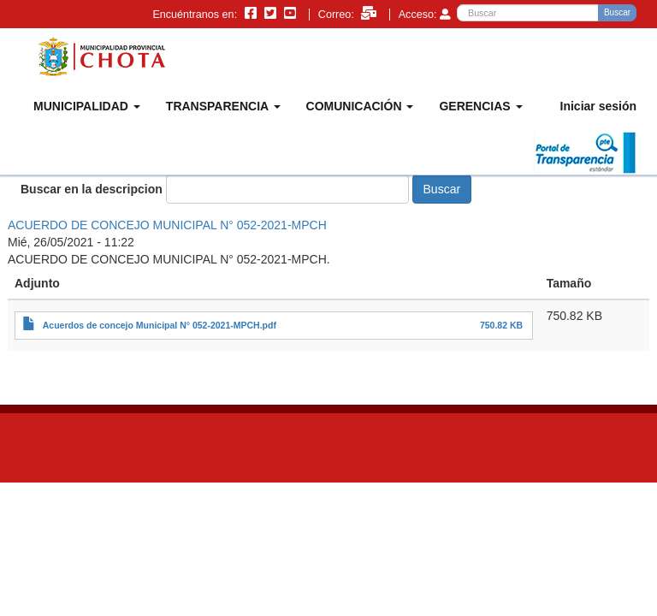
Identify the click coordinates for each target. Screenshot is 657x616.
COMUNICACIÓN (360, 106)
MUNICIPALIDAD (86, 106)
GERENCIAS (480, 106)
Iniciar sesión (598, 106)
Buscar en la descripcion (92, 189)
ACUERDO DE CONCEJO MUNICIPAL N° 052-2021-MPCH (167, 225)
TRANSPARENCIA (223, 106)
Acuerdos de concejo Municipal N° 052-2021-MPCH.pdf (159, 325)
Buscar (617, 12)
